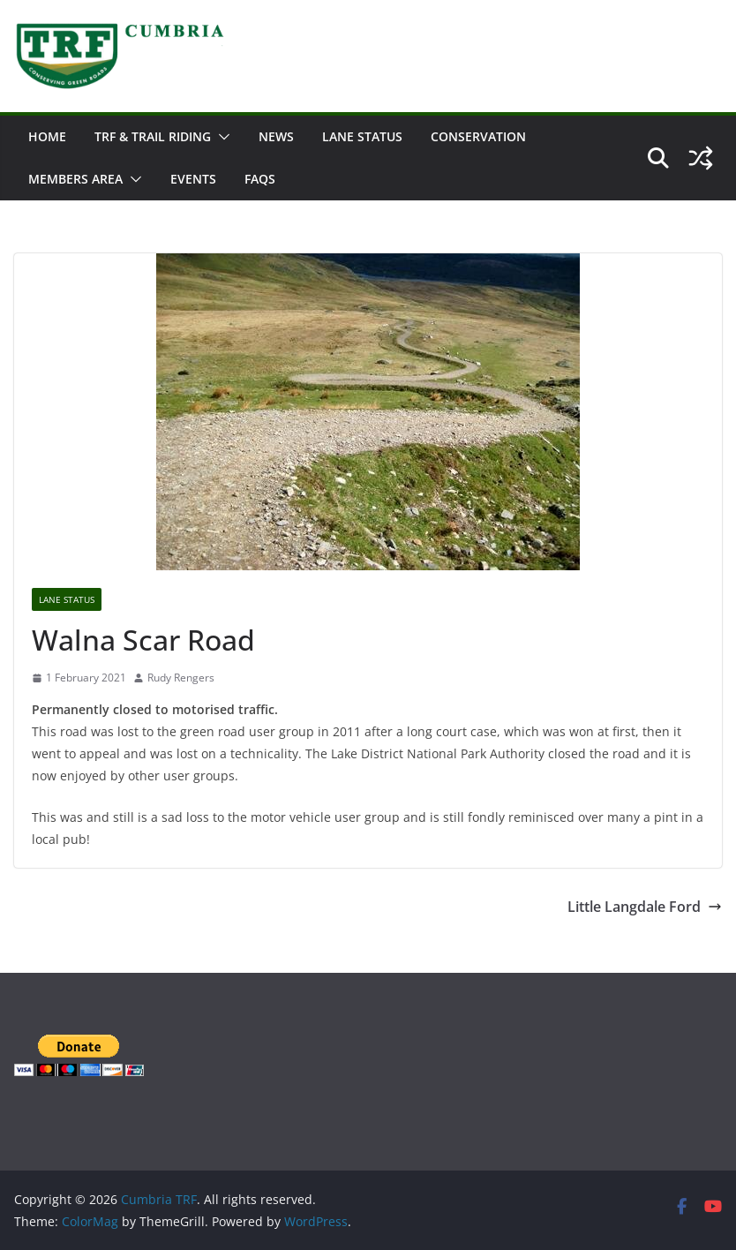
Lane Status (362, 136)
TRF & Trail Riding (152, 136)
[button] (220, 136)
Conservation (478, 136)
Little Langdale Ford (644, 906)
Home (47, 136)
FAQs (259, 178)
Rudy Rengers (180, 677)
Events (193, 178)
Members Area (75, 178)
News (276, 136)
